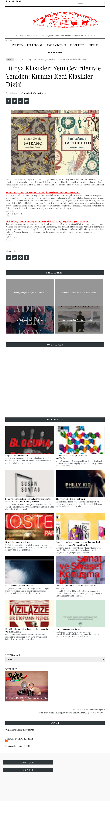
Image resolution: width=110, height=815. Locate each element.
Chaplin (93, 45)
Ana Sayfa (17, 45)
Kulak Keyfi (77, 45)
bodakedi (13, 93)
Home (10, 59)
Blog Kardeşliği (56, 45)
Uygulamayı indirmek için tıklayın (19, 729)
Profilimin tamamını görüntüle (18, 746)
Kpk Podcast (34, 45)
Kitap (20, 59)
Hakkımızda (55, 52)
